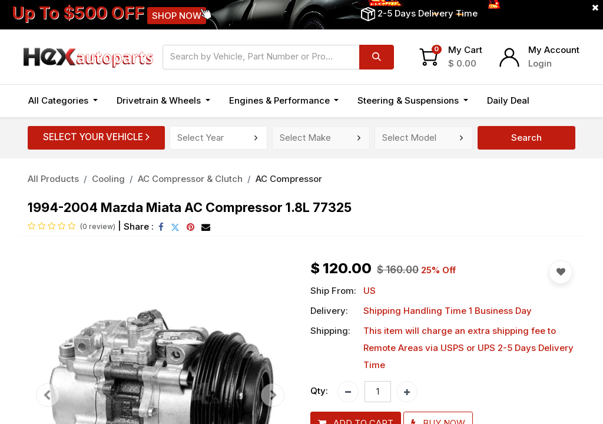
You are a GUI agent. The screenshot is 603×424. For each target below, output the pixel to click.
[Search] (376, 57)
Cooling (108, 178)
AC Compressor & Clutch (190, 178)
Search (526, 137)
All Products (53, 178)
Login (540, 63)
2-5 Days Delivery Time (427, 13)
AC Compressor (289, 178)
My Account (553, 49)
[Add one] (407, 391)
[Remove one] (348, 391)
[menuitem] (508, 101)
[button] (552, 101)
